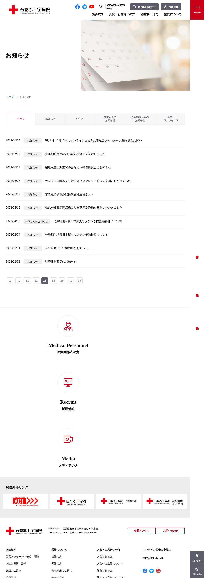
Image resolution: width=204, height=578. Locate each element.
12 (36, 281)
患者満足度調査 (15, 509)
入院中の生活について (110, 460)
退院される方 (105, 467)
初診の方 (56, 454)
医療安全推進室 (15, 516)
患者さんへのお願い (17, 481)
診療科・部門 (149, 14)
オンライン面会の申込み (157, 447)
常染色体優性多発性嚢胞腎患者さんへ (69, 194)
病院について (172, 14)
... (19, 281)
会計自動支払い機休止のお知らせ (66, 248)
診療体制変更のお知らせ (61, 261)
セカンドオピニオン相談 (65, 481)
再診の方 (56, 460)
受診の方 (97, 14)
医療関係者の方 (147, 7)
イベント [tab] (80, 118)
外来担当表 (57, 474)
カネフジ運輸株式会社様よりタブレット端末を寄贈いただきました (88, 180)
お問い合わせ (170, 428)
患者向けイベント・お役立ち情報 (23, 548)
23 (80, 281)
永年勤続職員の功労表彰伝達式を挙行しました (75, 153)
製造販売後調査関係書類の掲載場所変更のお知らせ (78, 167)
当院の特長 (12, 488)
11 (27, 281)
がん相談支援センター (19, 539)
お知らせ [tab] (50, 118)
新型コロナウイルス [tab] (170, 119)
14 (54, 281)
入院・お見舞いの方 (122, 14)
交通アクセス (140, 428)
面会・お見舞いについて (111, 474)
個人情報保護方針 (16, 502)
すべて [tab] (20, 118)
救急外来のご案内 (61, 467)
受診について (59, 447)
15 (62, 281)
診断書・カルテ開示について (68, 519)
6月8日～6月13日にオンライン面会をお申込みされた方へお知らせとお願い (93, 140)
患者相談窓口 (59, 488)
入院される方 (105, 454)
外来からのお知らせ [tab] (110, 119)
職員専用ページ (172, 567)
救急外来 (197, 324)
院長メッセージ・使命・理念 (23, 454)
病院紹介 (11, 447)
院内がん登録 (13, 532)
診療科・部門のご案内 (110, 484)
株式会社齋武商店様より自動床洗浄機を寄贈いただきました (83, 207)
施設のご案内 (13, 467)
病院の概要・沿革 (16, 460)
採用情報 (174, 7)
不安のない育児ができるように (68, 511)
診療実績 (11, 474)
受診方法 (197, 254)
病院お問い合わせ (153, 455)
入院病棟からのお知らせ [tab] (140, 119)
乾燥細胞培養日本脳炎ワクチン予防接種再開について (87, 221)
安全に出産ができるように (67, 502)
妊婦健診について (61, 495)
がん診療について (16, 525)
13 (45, 281)
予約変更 (197, 292)
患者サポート (59, 526)
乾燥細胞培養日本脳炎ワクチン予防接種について (76, 234)
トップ (10, 96)
